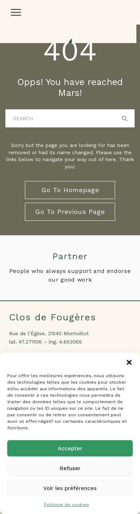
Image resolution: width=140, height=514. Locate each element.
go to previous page (70, 211)
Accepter (70, 448)
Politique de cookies (66, 504)
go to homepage (70, 190)
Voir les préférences (70, 488)
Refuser (70, 468)
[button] (129, 361)
